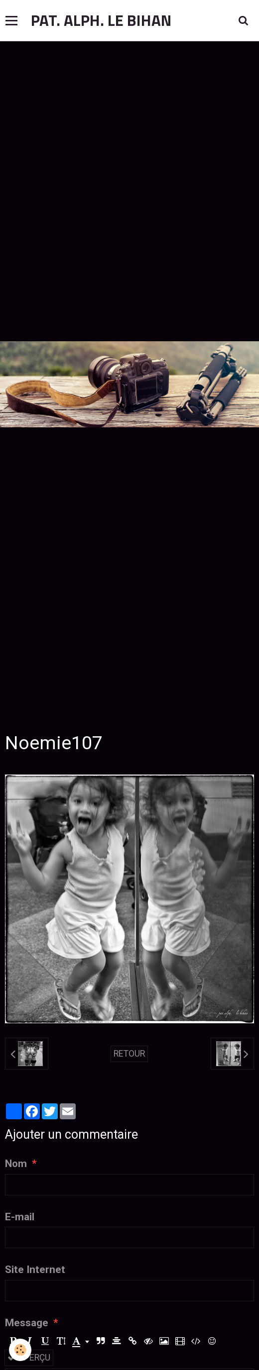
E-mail (19, 1217)
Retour (129, 1054)
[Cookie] (20, 1350)
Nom (16, 1164)
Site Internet (35, 1269)
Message (26, 1323)
